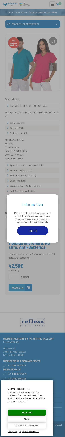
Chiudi (32, 231)
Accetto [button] (26, 412)
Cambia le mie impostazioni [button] (26, 426)
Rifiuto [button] (26, 419)
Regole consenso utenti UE (29, 432)
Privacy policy (13, 432)
